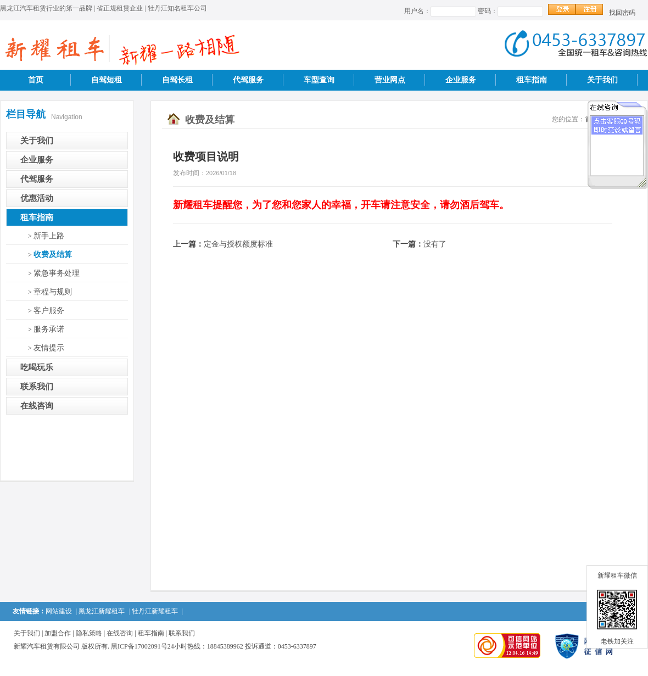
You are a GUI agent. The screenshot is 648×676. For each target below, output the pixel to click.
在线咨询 (36, 405)
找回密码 (622, 12)
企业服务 (460, 80)
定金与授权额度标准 (238, 244)
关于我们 (602, 80)
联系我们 (36, 386)
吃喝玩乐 (36, 367)
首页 (35, 80)
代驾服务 (248, 80)
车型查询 (319, 80)
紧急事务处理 (56, 273)
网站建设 (59, 611)
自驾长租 (177, 80)
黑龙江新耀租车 (102, 611)
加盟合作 (57, 633)
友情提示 (48, 348)
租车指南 (531, 80)
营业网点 (390, 80)
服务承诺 (48, 329)
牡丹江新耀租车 (155, 611)
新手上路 (48, 236)
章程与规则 (52, 292)
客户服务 (48, 310)
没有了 (434, 244)
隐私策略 (89, 633)
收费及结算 (52, 254)
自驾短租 (106, 80)
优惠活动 (36, 198)
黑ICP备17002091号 (139, 646)
